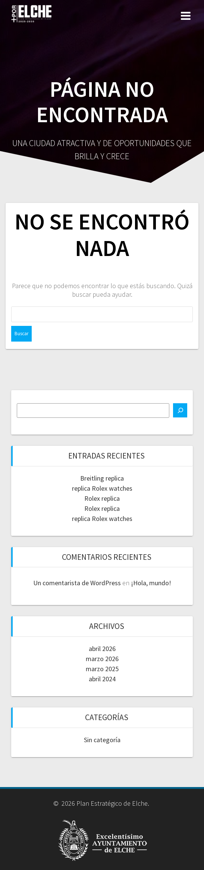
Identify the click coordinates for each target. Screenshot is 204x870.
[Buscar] (180, 410)
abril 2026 (102, 648)
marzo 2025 (102, 668)
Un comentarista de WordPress (77, 583)
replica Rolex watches (102, 488)
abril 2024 (102, 679)
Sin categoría (102, 739)
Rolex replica (102, 498)
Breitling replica (102, 478)
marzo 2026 (102, 658)
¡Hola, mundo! (151, 583)
